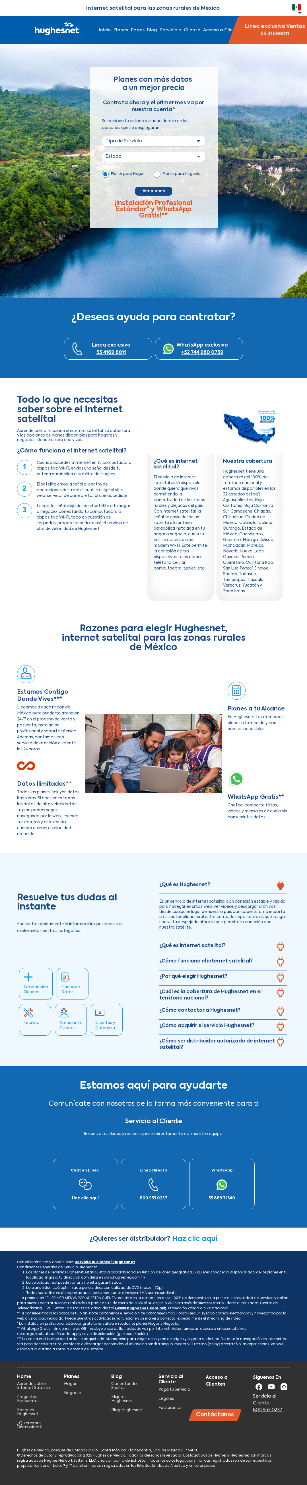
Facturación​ (170, 1408)
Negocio (72, 1393)
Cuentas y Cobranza (105, 1025)
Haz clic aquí (85, 1198)
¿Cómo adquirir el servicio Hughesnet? (206, 1025)
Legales (166, 1399)
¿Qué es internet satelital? (192, 945)
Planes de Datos (70, 989)
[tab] (223, 886)
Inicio (105, 30)
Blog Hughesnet (127, 1410)
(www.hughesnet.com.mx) (140, 1308)
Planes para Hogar (128, 174)
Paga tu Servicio (174, 1390)
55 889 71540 (222, 1198)
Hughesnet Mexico (56, 30)
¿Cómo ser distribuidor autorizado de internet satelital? (217, 1044)
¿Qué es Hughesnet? (184, 884)
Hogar (70, 1384)
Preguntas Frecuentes (28, 1399)
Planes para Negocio (182, 174)
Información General (36, 989)
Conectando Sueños (124, 1386)
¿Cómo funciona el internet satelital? (206, 961)
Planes (121, 30)
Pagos (138, 30)
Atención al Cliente (70, 1025)
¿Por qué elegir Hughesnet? (193, 976)
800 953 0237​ (153, 1198)
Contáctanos (215, 1415)
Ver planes (154, 191)
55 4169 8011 (111, 353)
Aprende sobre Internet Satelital (34, 1386)
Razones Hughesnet (28, 1412)
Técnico (32, 1023)
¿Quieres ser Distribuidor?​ (29, 1425)
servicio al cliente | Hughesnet (105, 1262)
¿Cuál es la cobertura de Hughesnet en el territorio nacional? (210, 995)
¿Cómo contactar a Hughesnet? (199, 1010)
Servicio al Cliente (180, 30)
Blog (152, 30)
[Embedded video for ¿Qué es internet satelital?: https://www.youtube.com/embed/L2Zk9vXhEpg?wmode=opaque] (180, 426)
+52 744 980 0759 (202, 353)
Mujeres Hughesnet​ (122, 1399)
